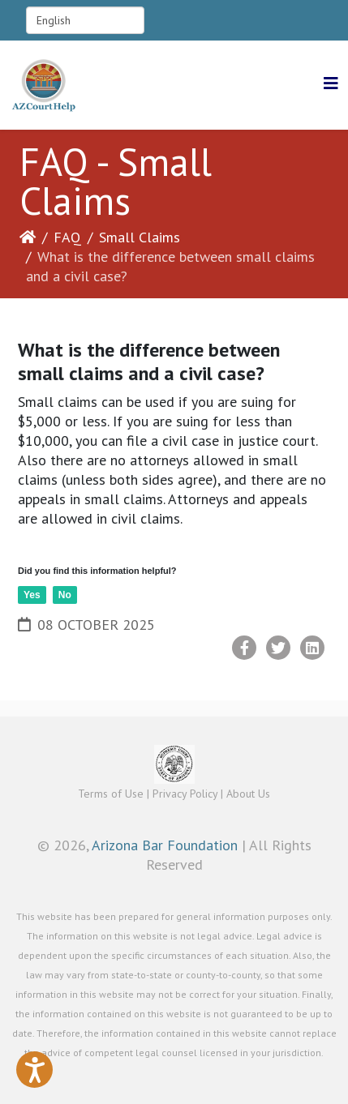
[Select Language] (85, 20)
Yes (32, 595)
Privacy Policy (185, 793)
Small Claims (139, 237)
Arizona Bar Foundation (165, 845)
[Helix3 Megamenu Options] (331, 84)
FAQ (67, 237)
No (64, 595)
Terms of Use (111, 793)
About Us (248, 793)
